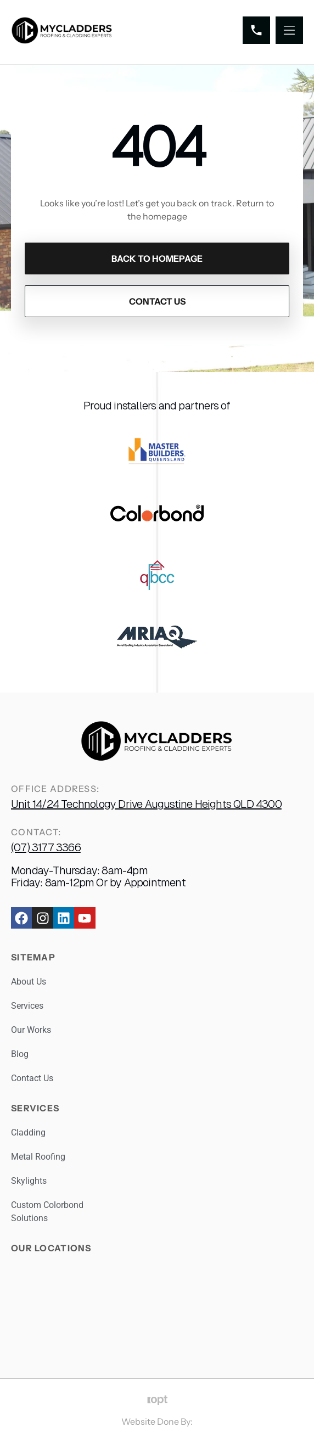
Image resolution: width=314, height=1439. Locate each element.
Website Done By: (157, 1421)
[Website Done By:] (157, 1400)
